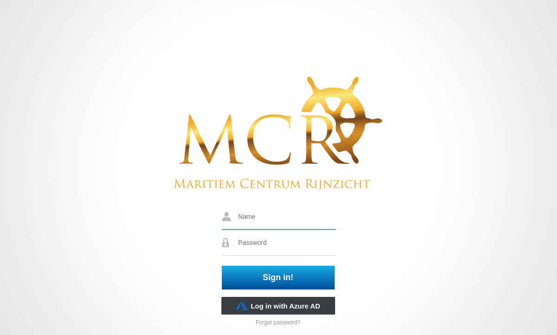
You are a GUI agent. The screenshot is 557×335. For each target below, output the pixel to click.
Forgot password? (278, 322)
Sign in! (278, 277)
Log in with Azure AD (278, 305)
